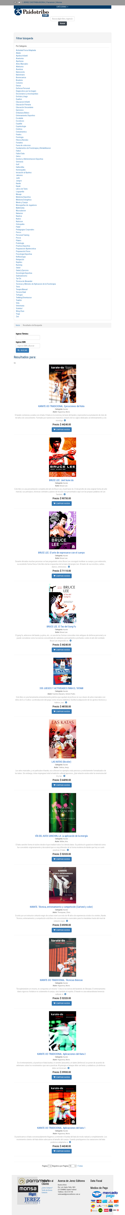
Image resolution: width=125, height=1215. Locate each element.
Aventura (19, 69)
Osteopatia (20, 224)
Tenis (18, 287)
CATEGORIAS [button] (62, 7)
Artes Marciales (22, 64)
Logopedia (20, 191)
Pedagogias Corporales (25, 230)
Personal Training (22, 235)
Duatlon (19, 99)
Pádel (18, 227)
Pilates (18, 240)
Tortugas (19, 295)
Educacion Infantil (23, 102)
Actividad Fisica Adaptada (26, 50)
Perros (18, 232)
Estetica (19, 129)
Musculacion (21, 210)
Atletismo (20, 66)
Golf (17, 164)
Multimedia (20, 208)
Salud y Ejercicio (22, 270)
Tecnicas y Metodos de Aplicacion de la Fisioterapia (36, 284)
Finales (18, 134)
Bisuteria (19, 80)
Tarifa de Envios (47, 1190)
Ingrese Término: (22, 334)
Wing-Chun (20, 311)
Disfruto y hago (22, 96)
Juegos (19, 181)
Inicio (18, 325)
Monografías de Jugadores (26, 205)
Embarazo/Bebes (22, 113)
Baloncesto (20, 72)
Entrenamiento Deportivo (25, 115)
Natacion (19, 213)
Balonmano (20, 75)
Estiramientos (21, 132)
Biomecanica (21, 77)
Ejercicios (20, 110)
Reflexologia (21, 257)
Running (19, 265)
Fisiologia (19, 137)
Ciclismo (19, 83)
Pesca (18, 238)
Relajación (20, 259)
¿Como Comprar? (47, 1188)
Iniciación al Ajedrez (24, 172)
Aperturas (20, 61)
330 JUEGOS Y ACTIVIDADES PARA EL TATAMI (61, 688)
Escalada (19, 118)
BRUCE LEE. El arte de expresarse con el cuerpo (61, 552)
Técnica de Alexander (24, 281)
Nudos (18, 219)
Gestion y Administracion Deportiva (29, 159)
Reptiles (19, 262)
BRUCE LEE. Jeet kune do (61, 480)
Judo (18, 178)
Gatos (18, 156)
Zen (17, 316)
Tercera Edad (21, 292)
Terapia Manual (21, 289)
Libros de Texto (22, 189)
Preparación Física (23, 251)
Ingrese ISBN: (21, 342)
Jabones (19, 175)
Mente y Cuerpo (22, 202)
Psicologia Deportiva (24, 254)
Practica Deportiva (23, 246)
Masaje (19, 194)
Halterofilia (20, 167)
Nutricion (19, 221)
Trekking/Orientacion (24, 297)
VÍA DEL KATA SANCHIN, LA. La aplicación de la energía (61, 835)
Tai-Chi (18, 278)
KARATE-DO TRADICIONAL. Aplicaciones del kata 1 (61, 1127)
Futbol (18, 151)
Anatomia (20, 58)
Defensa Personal (23, 88)
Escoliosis (20, 121)
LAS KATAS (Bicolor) (61, 761)
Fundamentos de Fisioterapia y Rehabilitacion (33, 148)
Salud (18, 268)
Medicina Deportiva (23, 197)
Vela (17, 303)
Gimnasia (19, 162)
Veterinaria (20, 306)
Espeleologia (21, 126)
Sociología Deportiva (24, 273)
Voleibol (19, 308)
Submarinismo (21, 276)
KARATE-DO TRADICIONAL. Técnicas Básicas (61, 980)
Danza (18, 86)
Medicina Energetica (23, 200)
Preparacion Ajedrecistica (26, 249)
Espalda (19, 124)
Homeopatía (20, 170)
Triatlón (19, 300)
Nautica (19, 216)
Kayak (18, 186)
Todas (80, 1166)
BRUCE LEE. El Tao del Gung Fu (61, 626)
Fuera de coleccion (23, 145)
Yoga (18, 314)
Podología (20, 243)
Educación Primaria (23, 105)
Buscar (62, 23)
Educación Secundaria (24, 107)
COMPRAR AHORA (61, 430)
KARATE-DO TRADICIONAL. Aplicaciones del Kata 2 (61, 1054)
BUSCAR (22, 350)
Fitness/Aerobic (22, 140)
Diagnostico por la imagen (26, 91)
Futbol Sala (20, 153)
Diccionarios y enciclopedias (27, 94)
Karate (18, 183)
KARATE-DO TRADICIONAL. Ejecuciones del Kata (61, 406)
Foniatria (19, 143)
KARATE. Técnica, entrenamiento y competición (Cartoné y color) (61, 906)
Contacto (44, 1193)
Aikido (18, 53)
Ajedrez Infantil (22, 56)
